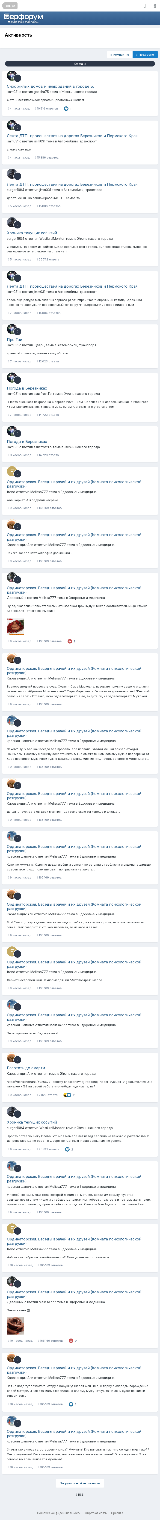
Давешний (15, 598)
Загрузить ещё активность (80, 1483)
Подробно (145, 54)
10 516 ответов (46, 108)
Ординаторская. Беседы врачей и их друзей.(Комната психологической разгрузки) (74, 484)
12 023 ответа (48, 361)
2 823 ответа (47, 1095)
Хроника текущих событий (32, 233)
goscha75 (41, 92)
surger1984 (15, 190)
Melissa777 (39, 492)
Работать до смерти (26, 1068)
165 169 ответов (49, 508)
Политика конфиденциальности (58, 1513)
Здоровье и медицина (79, 492)
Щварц (39, 345)
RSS (80, 1494)
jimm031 (12, 92)
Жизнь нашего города (79, 92)
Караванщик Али (20, 545)
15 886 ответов (47, 157)
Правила (117, 1513)
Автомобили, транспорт (77, 141)
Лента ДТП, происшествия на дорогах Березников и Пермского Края (72, 135)
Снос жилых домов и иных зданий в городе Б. (50, 86)
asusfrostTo (43, 394)
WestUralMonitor (52, 238)
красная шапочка (20, 741)
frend (11, 492)
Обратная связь (96, 1513)
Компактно (120, 54)
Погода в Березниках (27, 388)
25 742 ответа (48, 259)
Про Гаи (14, 339)
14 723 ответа (48, 414)
